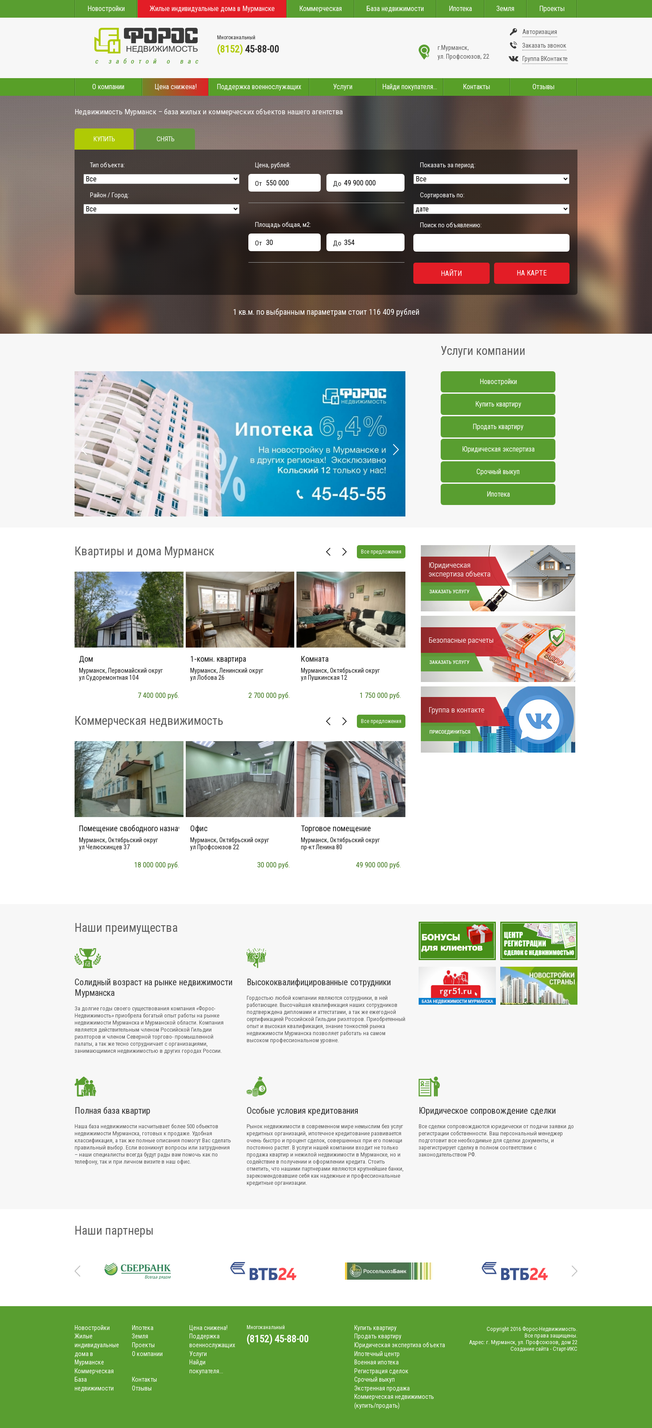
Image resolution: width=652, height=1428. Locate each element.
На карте (532, 273)
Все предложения (381, 552)
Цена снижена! (175, 87)
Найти (451, 273)
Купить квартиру (498, 404)
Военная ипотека (376, 1362)
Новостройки (106, 8)
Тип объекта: (107, 165)
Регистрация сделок (381, 1371)
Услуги (342, 87)
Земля (505, 8)
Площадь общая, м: (283, 225)
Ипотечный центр (377, 1353)
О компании (108, 87)
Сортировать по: (442, 195)
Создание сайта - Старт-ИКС (543, 1348)
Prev (84, 449)
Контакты (476, 87)
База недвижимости (395, 8)
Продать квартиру (498, 426)
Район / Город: (109, 195)
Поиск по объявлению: (451, 225)
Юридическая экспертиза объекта (399, 1345)
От (258, 184)
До (337, 184)
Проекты (552, 8)
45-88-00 (248, 49)
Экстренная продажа (382, 1388)
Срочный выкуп (498, 471)
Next (396, 449)
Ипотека (460, 8)
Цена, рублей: (273, 165)
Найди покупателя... (409, 87)
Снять (166, 139)
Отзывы (543, 87)
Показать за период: (448, 165)
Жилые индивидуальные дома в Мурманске (212, 8)
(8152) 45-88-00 (278, 1339)
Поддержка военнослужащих (259, 87)
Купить (104, 139)
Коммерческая (320, 8)
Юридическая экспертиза (498, 449)
